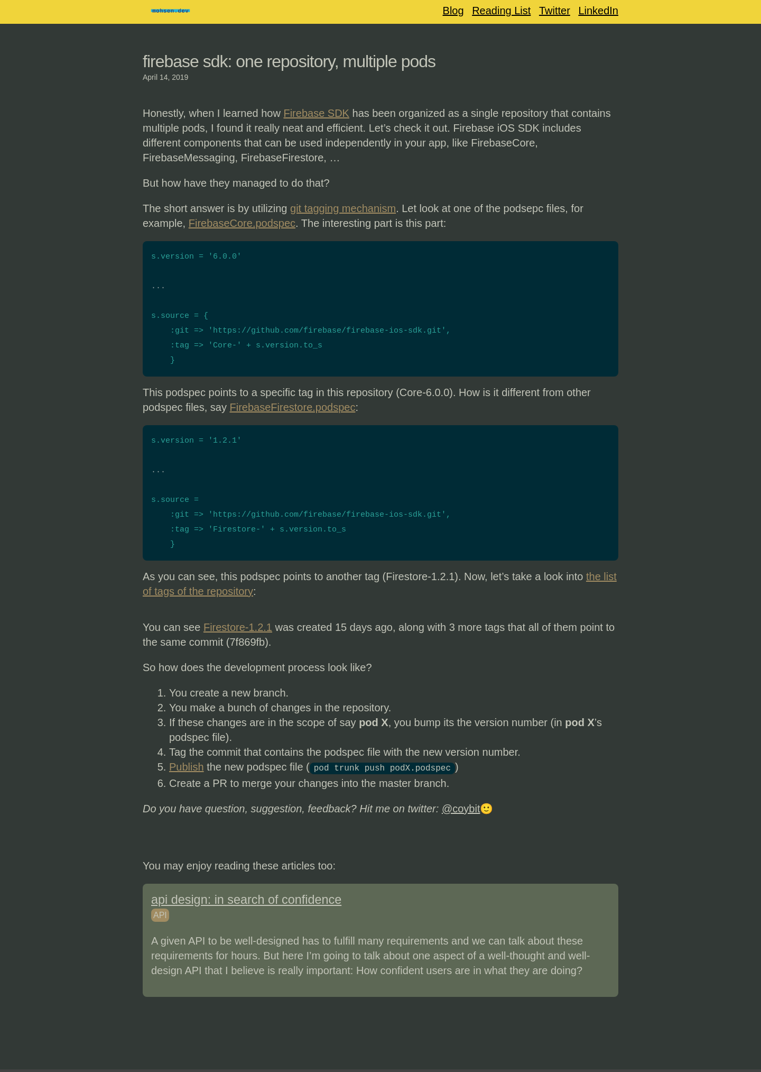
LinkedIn (598, 10)
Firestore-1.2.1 (237, 627)
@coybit (461, 807)
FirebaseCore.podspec (242, 223)
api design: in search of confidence (246, 898)
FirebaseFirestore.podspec (293, 407)
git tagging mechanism (343, 208)
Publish (186, 767)
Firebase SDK (316, 113)
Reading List (501, 10)
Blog (453, 10)
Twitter (554, 10)
